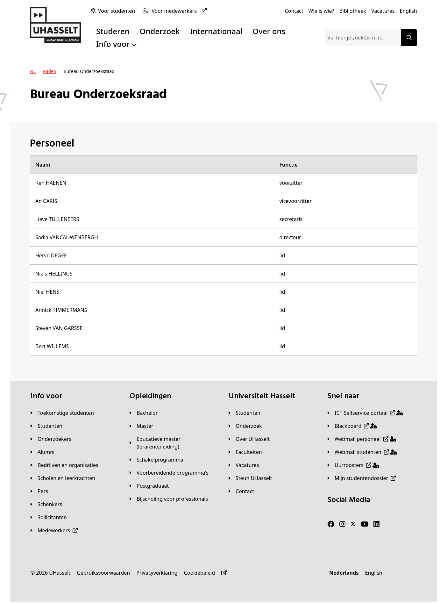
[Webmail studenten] (362, 452)
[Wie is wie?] (321, 11)
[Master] (141, 426)
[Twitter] (353, 524)
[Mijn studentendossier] (362, 478)
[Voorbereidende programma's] (169, 473)
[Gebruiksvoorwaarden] (103, 573)
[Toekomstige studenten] (62, 413)
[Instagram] (342, 524)
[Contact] (294, 11)
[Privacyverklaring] (156, 573)
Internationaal (216, 31)
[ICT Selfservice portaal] (365, 413)
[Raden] (49, 71)
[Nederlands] (343, 573)
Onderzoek (160, 31)
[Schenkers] (46, 504)
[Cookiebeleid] (199, 573)
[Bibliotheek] (352, 11)
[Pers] (39, 491)
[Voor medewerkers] (180, 11)
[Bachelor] (144, 413)
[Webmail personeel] (362, 439)
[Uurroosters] (353, 465)
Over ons (268, 31)
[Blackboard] (352, 426)
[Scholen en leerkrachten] (63, 478)
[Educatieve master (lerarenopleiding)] (174, 442)
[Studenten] (46, 426)
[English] (408, 11)
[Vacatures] (383, 11)
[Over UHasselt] (249, 439)
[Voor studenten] (118, 11)
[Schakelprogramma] (156, 459)
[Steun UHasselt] (250, 478)
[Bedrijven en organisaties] (64, 465)
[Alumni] (42, 452)
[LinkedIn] (376, 524)
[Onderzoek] (245, 426)
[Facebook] (331, 524)
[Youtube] (364, 524)
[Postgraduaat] (149, 486)
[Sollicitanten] (49, 517)
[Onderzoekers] (51, 439)
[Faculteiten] (245, 452)
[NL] (33, 71)
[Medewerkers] (54, 530)
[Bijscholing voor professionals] (169, 499)
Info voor (116, 44)
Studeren (113, 31)
